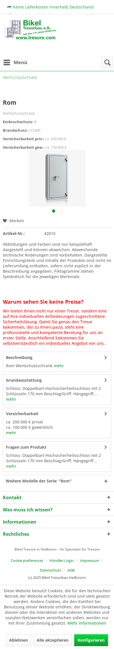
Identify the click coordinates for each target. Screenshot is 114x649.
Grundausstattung (24, 380)
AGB (70, 570)
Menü (15, 62)
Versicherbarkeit (22, 413)
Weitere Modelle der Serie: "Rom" (39, 481)
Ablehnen (18, 640)
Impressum (89, 560)
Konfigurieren (91, 640)
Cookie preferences (27, 560)
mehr (58, 365)
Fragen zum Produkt (26, 447)
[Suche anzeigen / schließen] (107, 62)
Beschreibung (19, 357)
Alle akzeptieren (53, 640)
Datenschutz (50, 570)
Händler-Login (61, 560)
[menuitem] (15, 62)
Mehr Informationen (86, 623)
